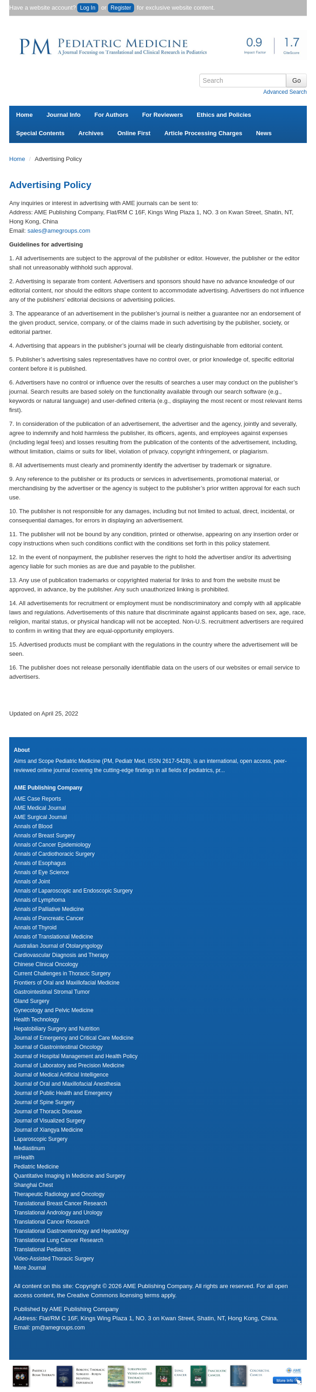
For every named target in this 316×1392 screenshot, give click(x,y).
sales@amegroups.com (59, 230)
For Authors (112, 114)
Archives (90, 133)
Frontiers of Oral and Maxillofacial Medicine (66, 983)
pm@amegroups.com (58, 1327)
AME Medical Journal (40, 808)
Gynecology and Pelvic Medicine (53, 1010)
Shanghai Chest (33, 1185)
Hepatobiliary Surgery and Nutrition (57, 1028)
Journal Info (63, 114)
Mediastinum (29, 1148)
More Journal (30, 1268)
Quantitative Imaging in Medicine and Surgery (69, 1176)
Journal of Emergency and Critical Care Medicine (74, 1038)
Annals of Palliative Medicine (49, 909)
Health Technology (36, 1019)
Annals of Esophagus (40, 863)
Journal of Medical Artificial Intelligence (61, 1074)
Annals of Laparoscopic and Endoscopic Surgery (73, 891)
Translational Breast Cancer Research (60, 1203)
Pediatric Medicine (36, 1166)
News (263, 133)
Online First (133, 133)
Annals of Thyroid (35, 927)
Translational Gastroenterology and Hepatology (71, 1231)
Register (121, 8)
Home (24, 114)
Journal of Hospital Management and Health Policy (75, 1056)
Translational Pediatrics (42, 1249)
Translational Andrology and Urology (58, 1212)
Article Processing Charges (203, 133)
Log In (87, 8)
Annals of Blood (33, 826)
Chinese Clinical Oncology (46, 964)
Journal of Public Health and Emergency (63, 1093)
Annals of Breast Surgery (44, 835)
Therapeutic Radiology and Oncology (59, 1194)
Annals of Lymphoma (39, 900)
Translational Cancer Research (52, 1222)
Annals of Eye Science (41, 872)
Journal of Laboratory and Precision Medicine (69, 1065)
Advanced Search (285, 92)
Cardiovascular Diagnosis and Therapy (61, 955)
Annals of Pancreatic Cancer (49, 918)
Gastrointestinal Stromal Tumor (52, 992)
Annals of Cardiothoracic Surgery (54, 854)
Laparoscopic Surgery (41, 1139)
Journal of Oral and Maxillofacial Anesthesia (67, 1084)
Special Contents (40, 133)
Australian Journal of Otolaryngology (58, 946)
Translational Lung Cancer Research (58, 1240)
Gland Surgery (31, 1001)
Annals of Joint (32, 881)
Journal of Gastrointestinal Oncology (58, 1047)
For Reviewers (162, 114)
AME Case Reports (37, 799)
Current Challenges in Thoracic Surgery (62, 973)
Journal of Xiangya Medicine (48, 1130)
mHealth (24, 1157)
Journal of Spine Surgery (44, 1102)
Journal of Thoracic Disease (48, 1111)
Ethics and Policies (224, 114)
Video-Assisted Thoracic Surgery (54, 1258)
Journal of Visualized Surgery (49, 1120)
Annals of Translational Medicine (53, 937)
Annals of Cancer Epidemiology (52, 845)
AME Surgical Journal (40, 817)
